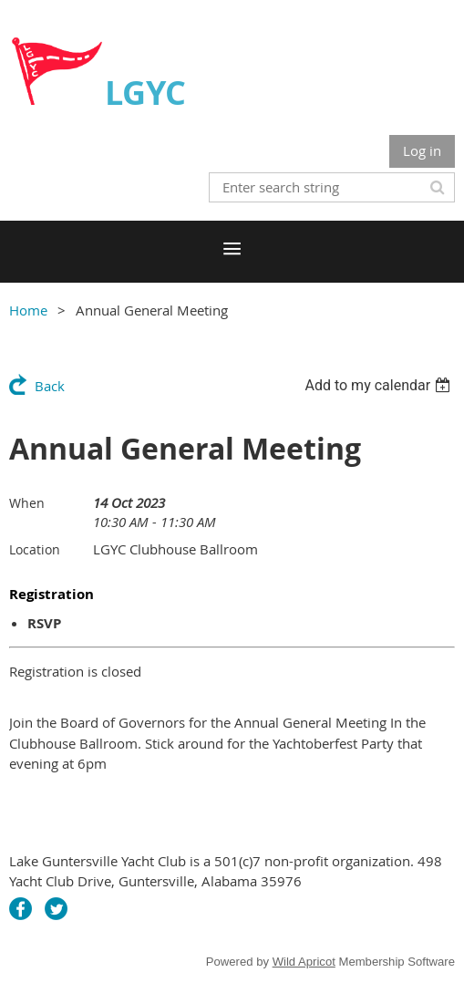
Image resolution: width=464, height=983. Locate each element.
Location (34, 549)
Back (50, 386)
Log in (422, 150)
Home (28, 310)
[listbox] (379, 385)
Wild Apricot (304, 961)
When (27, 503)
